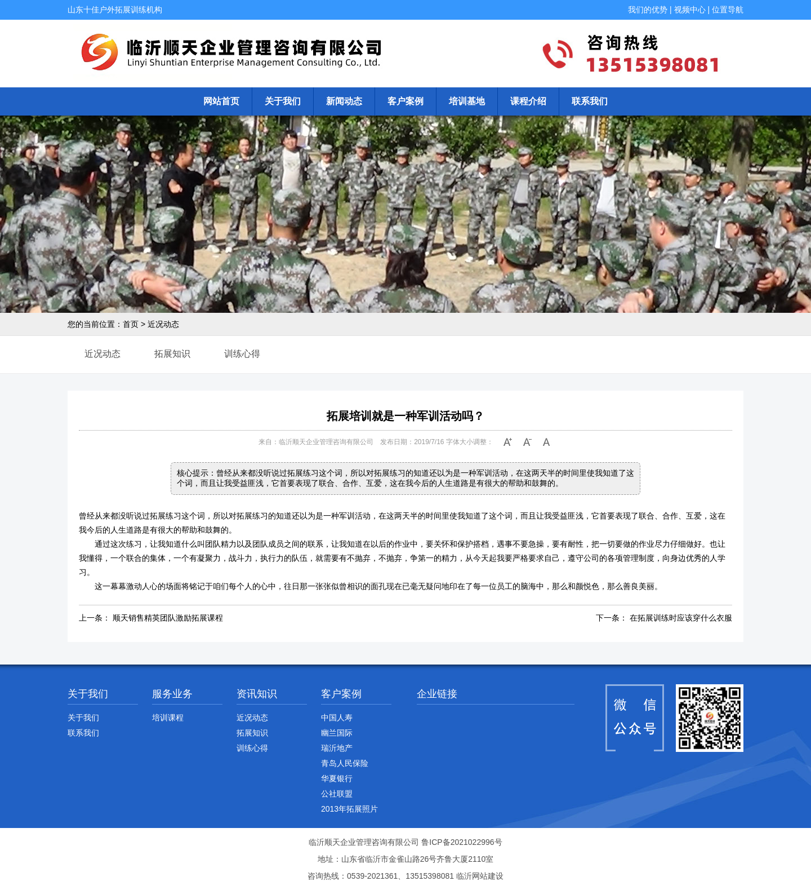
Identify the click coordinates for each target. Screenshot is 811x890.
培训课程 (168, 717)
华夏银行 (337, 778)
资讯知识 (257, 693)
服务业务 (172, 693)
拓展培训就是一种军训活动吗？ (405, 416)
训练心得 (242, 353)
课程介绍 (528, 101)
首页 (131, 324)
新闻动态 (344, 101)
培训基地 (467, 101)
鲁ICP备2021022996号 (461, 842)
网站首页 (221, 101)
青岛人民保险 (344, 763)
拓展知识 (172, 353)
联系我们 (590, 101)
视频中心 (690, 9)
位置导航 (727, 9)
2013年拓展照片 (349, 808)
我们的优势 (647, 9)
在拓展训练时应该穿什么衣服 (681, 617)
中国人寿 (337, 717)
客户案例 (405, 101)
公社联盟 (337, 793)
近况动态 (163, 324)
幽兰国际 (337, 732)
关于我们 (283, 101)
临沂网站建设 (479, 875)
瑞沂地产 (337, 747)
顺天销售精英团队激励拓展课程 (168, 617)
